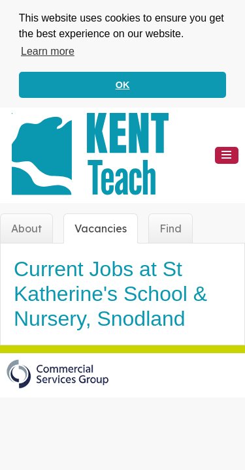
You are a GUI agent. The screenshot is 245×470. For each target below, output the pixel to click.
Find (170, 227)
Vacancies (100, 227)
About (26, 227)
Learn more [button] (47, 51)
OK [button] (123, 85)
